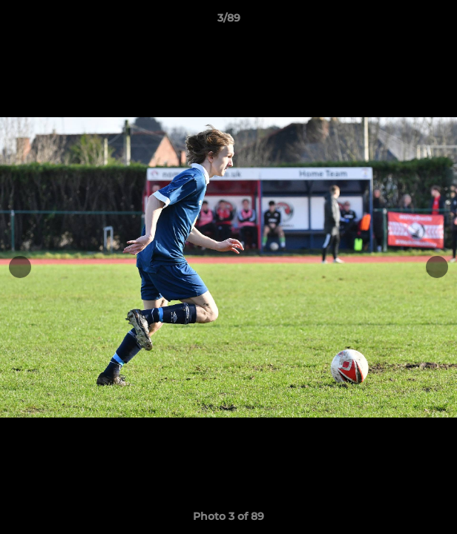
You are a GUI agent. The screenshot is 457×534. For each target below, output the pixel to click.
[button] (439, 21)
